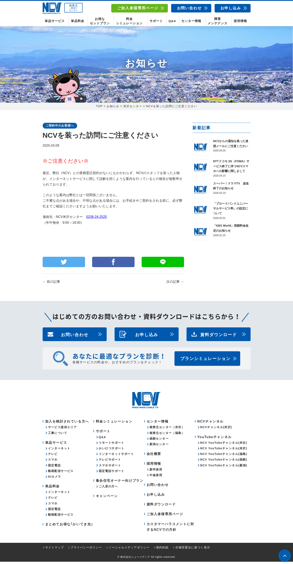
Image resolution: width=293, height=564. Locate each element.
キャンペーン (107, 498)
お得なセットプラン (100, 21)
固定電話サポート (111, 473)
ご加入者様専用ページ (137, 8)
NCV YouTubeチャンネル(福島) (223, 456)
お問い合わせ (189, 8)
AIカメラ (54, 478)
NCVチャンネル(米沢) (216, 429)
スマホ (53, 461)
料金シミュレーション (129, 21)
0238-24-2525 (96, 219)
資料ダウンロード (218, 336)
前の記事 (51, 284)
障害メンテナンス (217, 21)
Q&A (172, 21)
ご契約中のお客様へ (60, 127)
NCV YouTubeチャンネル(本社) (223, 445)
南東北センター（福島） (167, 435)
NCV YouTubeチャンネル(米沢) (223, 450)
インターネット (59, 450)
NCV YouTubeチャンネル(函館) (223, 461)
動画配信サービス (61, 473)
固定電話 (54, 467)
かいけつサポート (111, 450)
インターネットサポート (116, 456)
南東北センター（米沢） (167, 429)
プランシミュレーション (205, 361)
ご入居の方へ (108, 488)
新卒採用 (156, 471)
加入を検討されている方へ (67, 423)
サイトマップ (54, 549)
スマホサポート (110, 467)
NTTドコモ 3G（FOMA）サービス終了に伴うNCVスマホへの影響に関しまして (231, 168)
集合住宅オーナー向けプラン (119, 483)
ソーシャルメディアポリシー (129, 549)
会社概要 (154, 456)
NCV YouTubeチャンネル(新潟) (223, 467)
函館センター (159, 440)
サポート (156, 21)
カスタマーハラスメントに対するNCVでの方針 (170, 529)
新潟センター (159, 446)
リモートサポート (111, 445)
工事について (57, 435)
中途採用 (156, 477)
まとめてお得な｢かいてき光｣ (69, 526)
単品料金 (77, 21)
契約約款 (162, 549)
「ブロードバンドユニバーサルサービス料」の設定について (230, 210)
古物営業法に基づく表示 (192, 549)
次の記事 (175, 284)
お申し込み (230, 8)
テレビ (53, 456)
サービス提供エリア (62, 429)
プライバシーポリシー (86, 549)
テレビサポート (110, 461)
